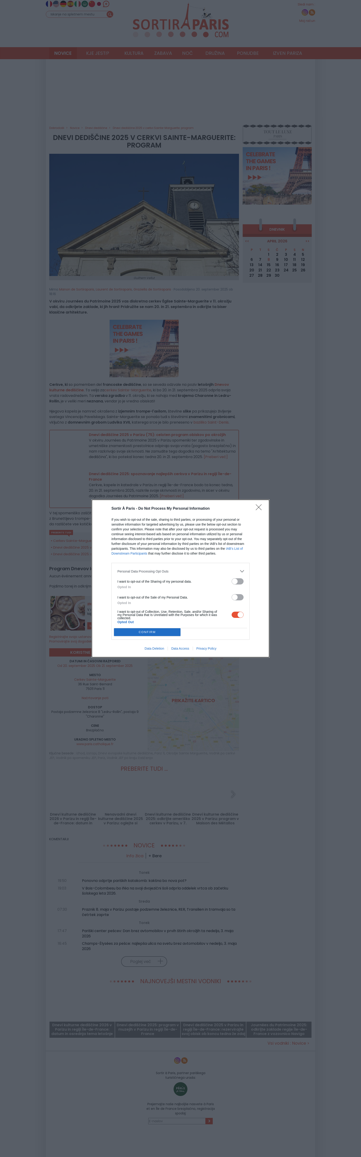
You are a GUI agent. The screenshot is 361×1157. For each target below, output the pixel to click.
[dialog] (180, 578)
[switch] (238, 581)
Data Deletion (154, 648)
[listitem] (180, 571)
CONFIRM (147, 632)
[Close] (260, 508)
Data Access (180, 648)
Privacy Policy (206, 648)
